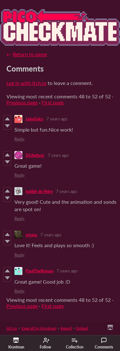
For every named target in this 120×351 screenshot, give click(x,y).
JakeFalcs (34, 118)
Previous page (22, 102)
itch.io (11, 328)
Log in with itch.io (26, 83)
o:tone (31, 234)
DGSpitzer (35, 155)
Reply (19, 138)
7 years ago (56, 118)
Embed (82, 328)
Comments (104, 343)
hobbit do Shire (39, 191)
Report (66, 328)
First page (53, 102)
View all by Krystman (38, 328)
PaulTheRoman (39, 270)
